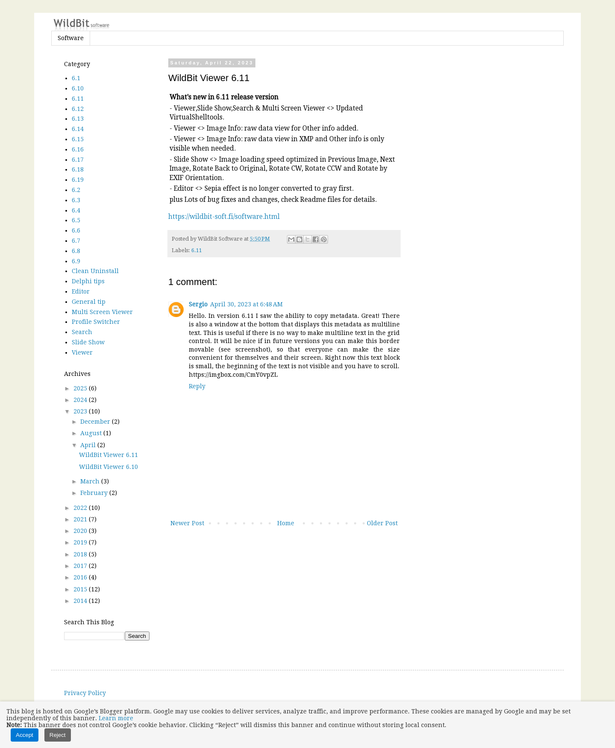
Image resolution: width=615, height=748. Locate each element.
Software (71, 38)
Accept (24, 735)
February (94, 492)
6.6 (76, 230)
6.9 (76, 261)
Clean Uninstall (95, 271)
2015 (81, 589)
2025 (81, 388)
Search (82, 332)
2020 (81, 530)
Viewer (82, 352)
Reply (197, 386)
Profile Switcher (96, 321)
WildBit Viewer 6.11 (108, 454)
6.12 (78, 108)
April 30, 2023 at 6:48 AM (246, 304)
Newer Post (187, 523)
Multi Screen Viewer (102, 312)
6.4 (76, 210)
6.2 (76, 189)
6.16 (78, 149)
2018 (81, 554)
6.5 (76, 220)
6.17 (78, 159)
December (96, 421)
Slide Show (88, 342)
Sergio (198, 304)
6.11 (196, 250)
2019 (81, 542)
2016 (81, 577)
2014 (81, 600)
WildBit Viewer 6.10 (108, 466)
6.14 (78, 128)
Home (285, 523)
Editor (81, 291)
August (91, 433)
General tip (88, 301)
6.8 (76, 250)
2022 (81, 507)
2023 (81, 411)
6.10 (78, 88)
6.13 (78, 118)
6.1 (76, 78)
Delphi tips (88, 281)
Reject (58, 735)
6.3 (76, 200)
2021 (81, 519)
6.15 (78, 139)
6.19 (78, 179)
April (88, 445)
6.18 (78, 169)
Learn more (116, 718)
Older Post (382, 523)
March (90, 481)
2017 (81, 565)
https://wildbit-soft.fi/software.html (224, 217)
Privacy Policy (85, 693)
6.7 (76, 240)
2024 (81, 399)
